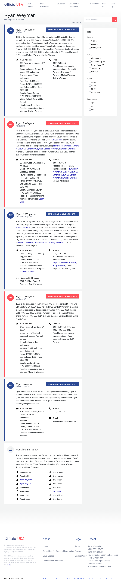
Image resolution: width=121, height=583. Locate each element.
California (94, 41)
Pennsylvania (96, 48)
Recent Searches (95, 546)
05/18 (95, 552)
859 (92, 110)
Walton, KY (95, 72)
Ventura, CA (95, 68)
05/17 (100, 552)
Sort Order (76, 22)
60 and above (96, 92)
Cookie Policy (81, 556)
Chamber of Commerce (74, 5)
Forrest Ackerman (23, 228)
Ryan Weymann (24, 479)
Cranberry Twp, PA (98, 62)
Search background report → (62, 29)
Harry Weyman (57, 243)
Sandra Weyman (51, 149)
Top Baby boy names (96, 558)
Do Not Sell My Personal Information (58, 551)
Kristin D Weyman (25, 243)
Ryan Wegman (23, 483)
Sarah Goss (56, 140)
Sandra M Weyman (69, 172)
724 (92, 103)
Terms (77, 546)
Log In (104, 5)
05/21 (95, 549)
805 (92, 106)
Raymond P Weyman (62, 146)
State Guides (30, 5)
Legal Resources (44, 5)
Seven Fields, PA (97, 65)
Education (61, 4)
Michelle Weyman (42, 243)
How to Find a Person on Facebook (103, 555)
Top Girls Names (95, 564)
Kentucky (94, 44)
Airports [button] (93, 4)
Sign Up (113, 5)
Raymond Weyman (67, 149)
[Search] (98, 19)
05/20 (100, 549)
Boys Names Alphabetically (99, 566)
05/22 (90, 549)
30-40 (93, 82)
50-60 (93, 89)
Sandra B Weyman (35, 149)
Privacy (78, 551)
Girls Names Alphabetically (99, 561)
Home (45, 546)
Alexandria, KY (96, 58)
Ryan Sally (55, 491)
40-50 (93, 86)
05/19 (90, 552)
